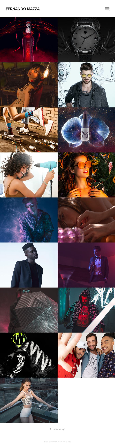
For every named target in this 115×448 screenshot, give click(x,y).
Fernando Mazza (23, 8)
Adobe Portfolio (63, 441)
